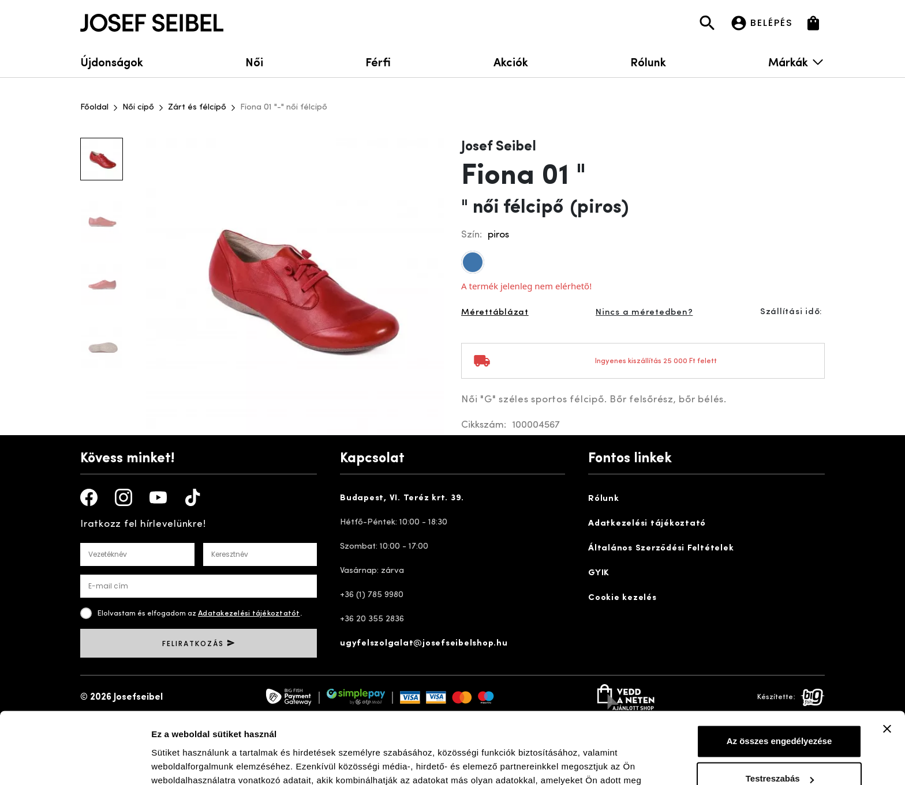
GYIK (598, 573)
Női (254, 61)
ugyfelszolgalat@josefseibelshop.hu (424, 643)
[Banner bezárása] (887, 665)
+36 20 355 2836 (372, 619)
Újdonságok (111, 61)
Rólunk (648, 61)
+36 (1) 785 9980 (371, 595)
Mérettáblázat (495, 312)
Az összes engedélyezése (779, 677)
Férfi (378, 61)
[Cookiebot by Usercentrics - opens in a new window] (74, 762)
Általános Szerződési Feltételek (661, 548)
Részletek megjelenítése (201, 762)
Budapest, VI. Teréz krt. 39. (402, 498)
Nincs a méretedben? (644, 312)
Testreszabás (780, 715)
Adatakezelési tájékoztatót (249, 613)
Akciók (510, 61)
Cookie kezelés (622, 598)
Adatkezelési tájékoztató (647, 523)
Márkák (796, 61)
